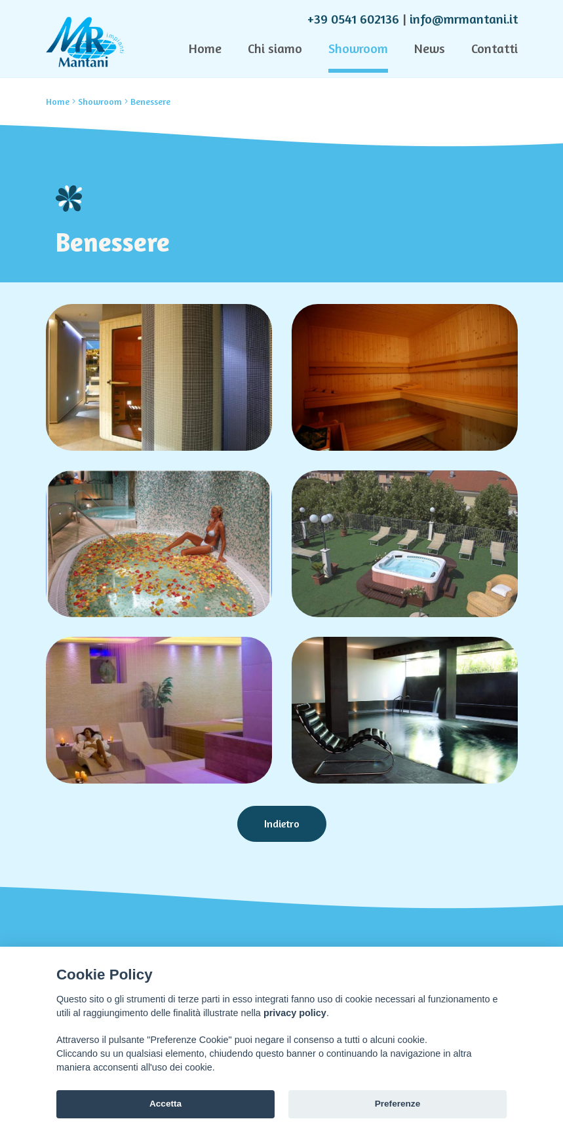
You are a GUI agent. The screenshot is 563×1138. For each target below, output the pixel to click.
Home (205, 48)
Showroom (358, 48)
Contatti (494, 48)
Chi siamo (275, 48)
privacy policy (294, 1013)
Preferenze (398, 1104)
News (429, 48)
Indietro (282, 823)
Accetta (165, 1104)
